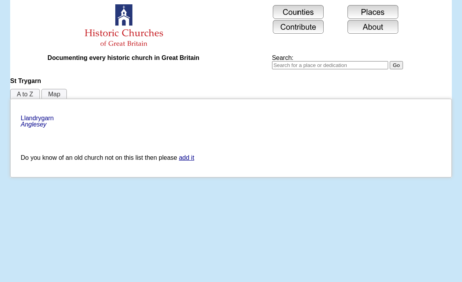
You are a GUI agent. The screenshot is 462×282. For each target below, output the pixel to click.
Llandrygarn (38, 121)
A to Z (25, 94)
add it (186, 157)
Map (54, 94)
